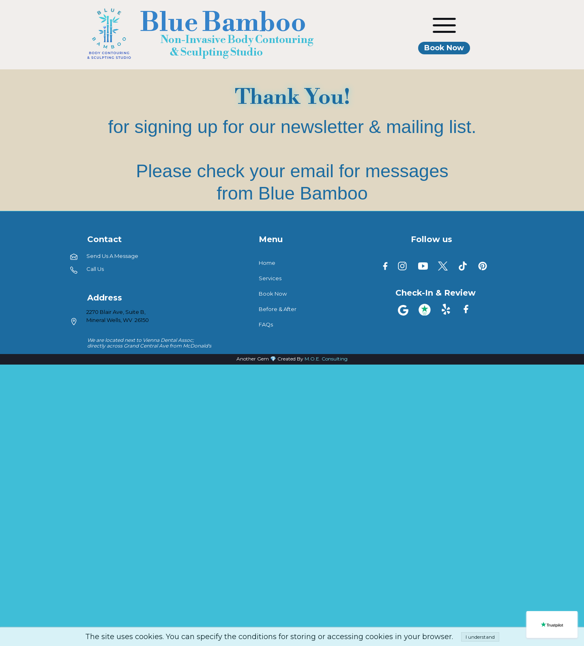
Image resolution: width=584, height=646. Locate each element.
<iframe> (292, 505)
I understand (480, 637)
